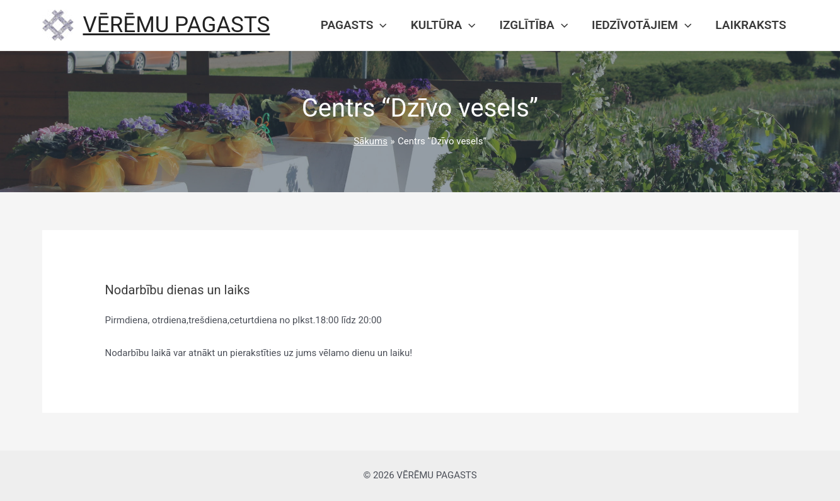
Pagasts (354, 25)
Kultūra (443, 25)
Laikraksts (750, 25)
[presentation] (379, 25)
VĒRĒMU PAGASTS (176, 25)
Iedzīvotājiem (641, 25)
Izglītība (534, 25)
